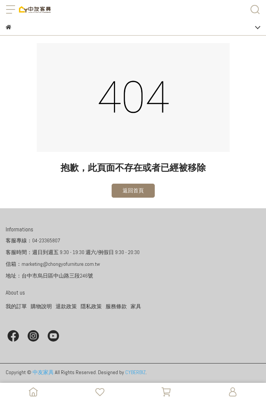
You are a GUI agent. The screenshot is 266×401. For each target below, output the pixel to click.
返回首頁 (133, 190)
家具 (136, 306)
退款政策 (66, 306)
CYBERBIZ (135, 372)
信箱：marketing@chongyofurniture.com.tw (53, 264)
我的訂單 (16, 306)
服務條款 (116, 306)
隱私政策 (91, 306)
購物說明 (41, 306)
